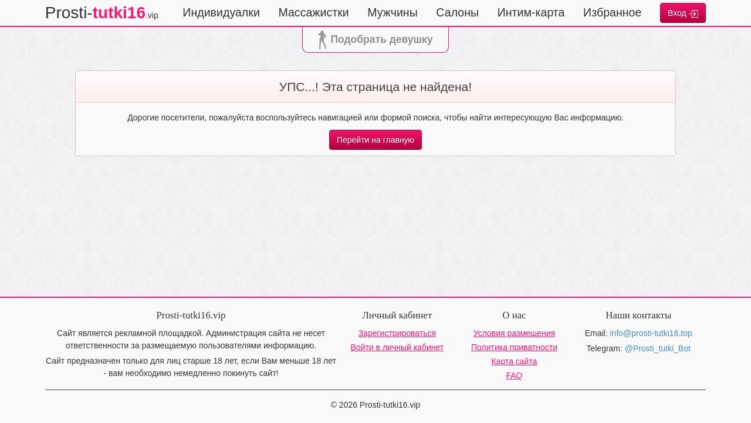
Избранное (612, 12)
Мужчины (392, 12)
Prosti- (101, 13)
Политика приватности (514, 347)
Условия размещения (514, 333)
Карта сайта (514, 361)
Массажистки (313, 12)
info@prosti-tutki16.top (651, 333)
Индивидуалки (221, 12)
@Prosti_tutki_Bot (658, 348)
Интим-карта (531, 12)
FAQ (514, 375)
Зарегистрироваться (397, 333)
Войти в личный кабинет (397, 347)
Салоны (457, 12)
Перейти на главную (375, 140)
